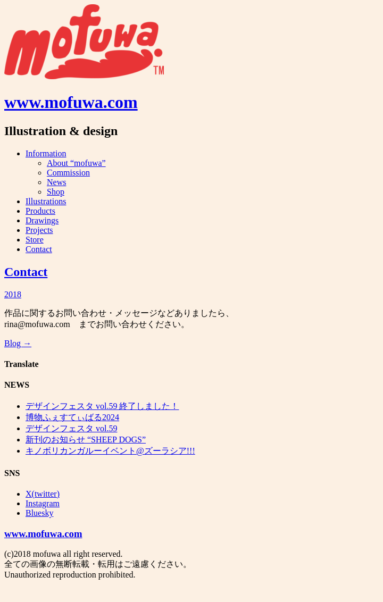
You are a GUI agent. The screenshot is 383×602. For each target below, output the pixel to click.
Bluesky (39, 512)
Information (46, 153)
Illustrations (46, 201)
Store (35, 239)
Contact (39, 249)
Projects (39, 230)
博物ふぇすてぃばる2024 (72, 417)
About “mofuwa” (76, 163)
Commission (68, 172)
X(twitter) (43, 493)
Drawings (42, 220)
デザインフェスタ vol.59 (71, 428)
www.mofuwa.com (71, 102)
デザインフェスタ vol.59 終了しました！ (102, 406)
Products (40, 210)
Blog (17, 343)
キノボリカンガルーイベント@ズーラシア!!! (110, 450)
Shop (55, 191)
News (56, 182)
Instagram (43, 503)
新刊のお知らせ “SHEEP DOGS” (86, 439)
